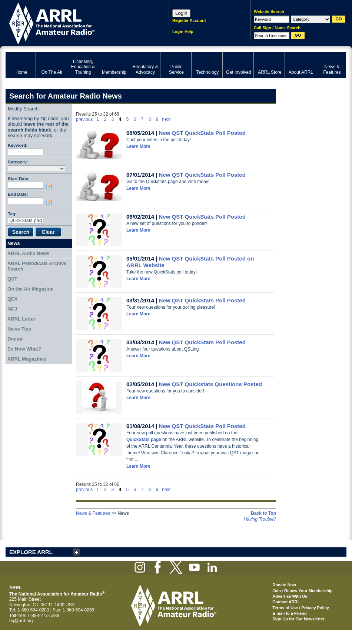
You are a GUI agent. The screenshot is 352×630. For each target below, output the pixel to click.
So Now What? (24, 349)
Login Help (182, 31)
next (166, 119)
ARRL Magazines (26, 359)
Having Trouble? (260, 519)
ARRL (78, 22)
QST (12, 279)
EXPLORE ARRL (31, 552)
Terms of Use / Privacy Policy (300, 608)
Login (181, 13)
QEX (12, 299)
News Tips (19, 329)
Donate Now (284, 585)
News (13, 243)
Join (276, 590)
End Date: (18, 194)
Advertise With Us (289, 596)
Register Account (189, 20)
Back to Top (263, 513)
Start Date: (19, 178)
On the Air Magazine (30, 289)
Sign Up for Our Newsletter (298, 619)
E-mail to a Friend (289, 613)
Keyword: (17, 145)
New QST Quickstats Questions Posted (210, 384)
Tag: (12, 213)
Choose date (50, 186)
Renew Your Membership (308, 590)
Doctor (15, 339)
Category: (18, 161)
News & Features (93, 513)
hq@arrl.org (21, 620)
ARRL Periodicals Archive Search (37, 266)
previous (84, 119)
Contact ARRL (286, 602)
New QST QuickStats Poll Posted (202, 133)
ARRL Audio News (28, 253)
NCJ (12, 309)
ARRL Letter (21, 319)
